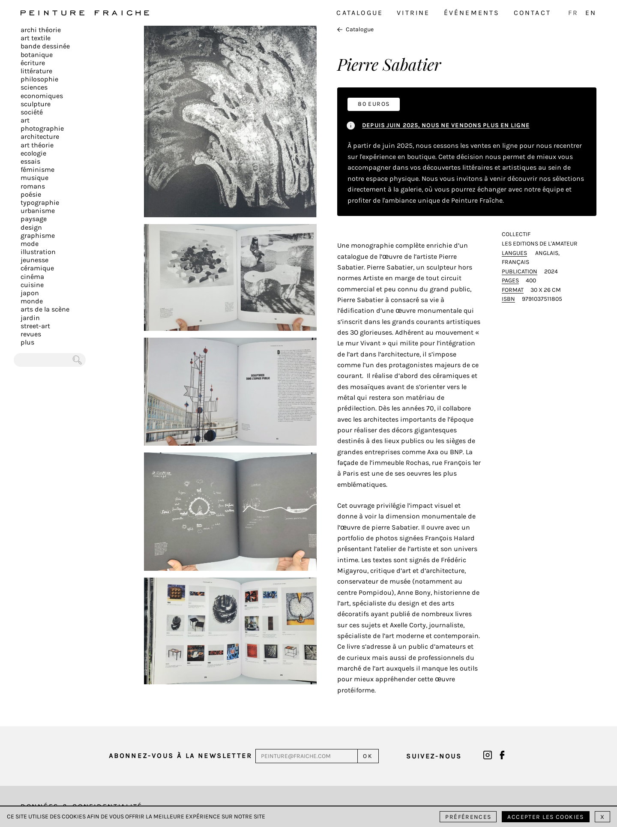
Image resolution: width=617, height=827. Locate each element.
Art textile (36, 38)
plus (27, 342)
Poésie (31, 194)
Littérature (36, 71)
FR (573, 13)
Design (31, 227)
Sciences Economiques (42, 91)
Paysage (34, 219)
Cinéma (32, 277)
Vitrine (413, 13)
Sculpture (36, 104)
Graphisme (38, 235)
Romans (33, 186)
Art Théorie (37, 145)
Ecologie (33, 153)
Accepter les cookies (545, 817)
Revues (31, 334)
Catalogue (359, 13)
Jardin (30, 318)
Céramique (37, 268)
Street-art (35, 326)
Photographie (42, 128)
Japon (30, 293)
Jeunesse (34, 260)
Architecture (40, 136)
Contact (532, 13)
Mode (30, 244)
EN (590, 13)
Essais (30, 161)
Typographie (40, 202)
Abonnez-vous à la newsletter (181, 756)
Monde (32, 301)
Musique (34, 178)
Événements (472, 13)
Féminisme (37, 169)
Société (32, 112)
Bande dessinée (45, 46)
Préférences (468, 817)
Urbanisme (38, 211)
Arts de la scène (45, 309)
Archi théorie (41, 30)
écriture (33, 63)
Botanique (37, 55)
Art (25, 120)
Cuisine (32, 285)
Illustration (38, 252)
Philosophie (39, 79)
